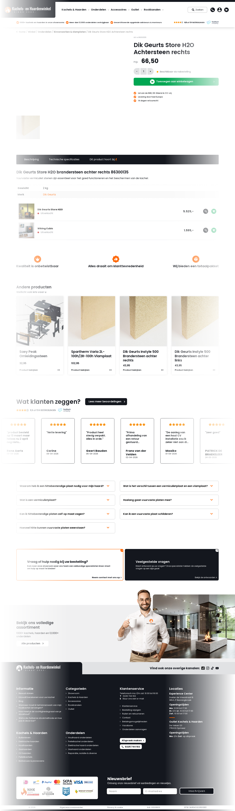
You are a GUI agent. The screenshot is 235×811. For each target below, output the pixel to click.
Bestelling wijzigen (131, 710)
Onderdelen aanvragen (134, 729)
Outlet (135, 9)
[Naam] (124, 791)
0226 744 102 (128, 696)
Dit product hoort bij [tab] (103, 159)
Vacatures (127, 725)
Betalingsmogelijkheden (134, 721)
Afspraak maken (133, 740)
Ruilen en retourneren (133, 714)
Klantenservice (129, 706)
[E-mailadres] (160, 791)
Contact (126, 717)
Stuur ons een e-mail (132, 698)
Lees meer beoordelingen (107, 401)
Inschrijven (197, 791)
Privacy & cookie (115, 807)
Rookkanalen (152, 9)
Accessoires (118, 9)
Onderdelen (98, 9)
